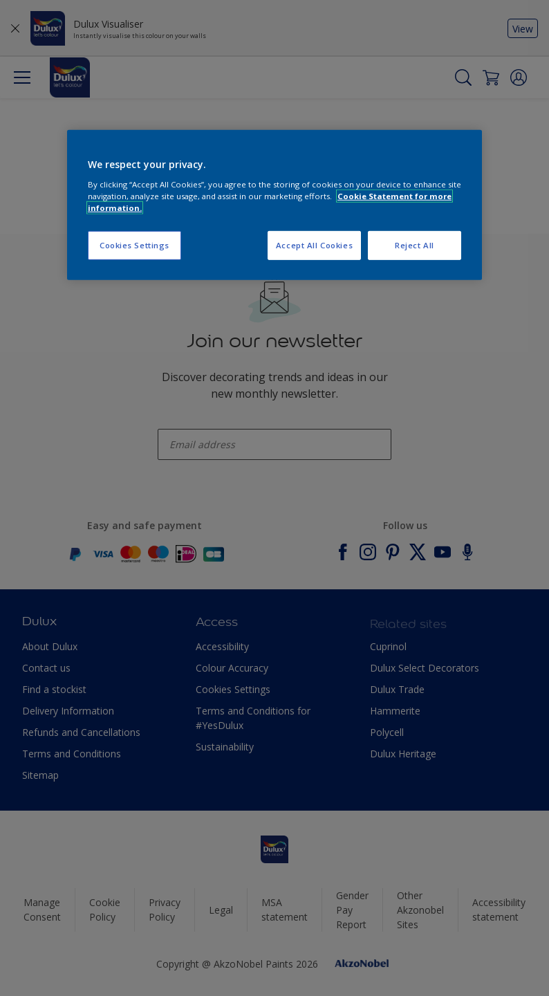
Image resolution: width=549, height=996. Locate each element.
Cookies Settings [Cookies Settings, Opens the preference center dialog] (134, 245)
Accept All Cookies (314, 245)
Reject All (414, 245)
